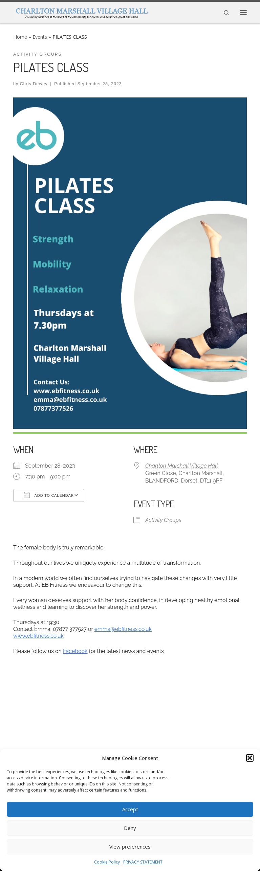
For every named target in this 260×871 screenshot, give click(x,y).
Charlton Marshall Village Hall (181, 465)
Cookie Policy (107, 862)
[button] (249, 758)
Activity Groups (163, 520)
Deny (130, 827)
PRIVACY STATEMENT (142, 862)
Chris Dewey (34, 83)
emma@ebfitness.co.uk (123, 629)
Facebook (75, 651)
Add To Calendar (49, 495)
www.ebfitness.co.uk (38, 636)
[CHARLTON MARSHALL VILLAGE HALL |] (81, 11)
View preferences (130, 846)
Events (39, 37)
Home (20, 37)
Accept (130, 809)
